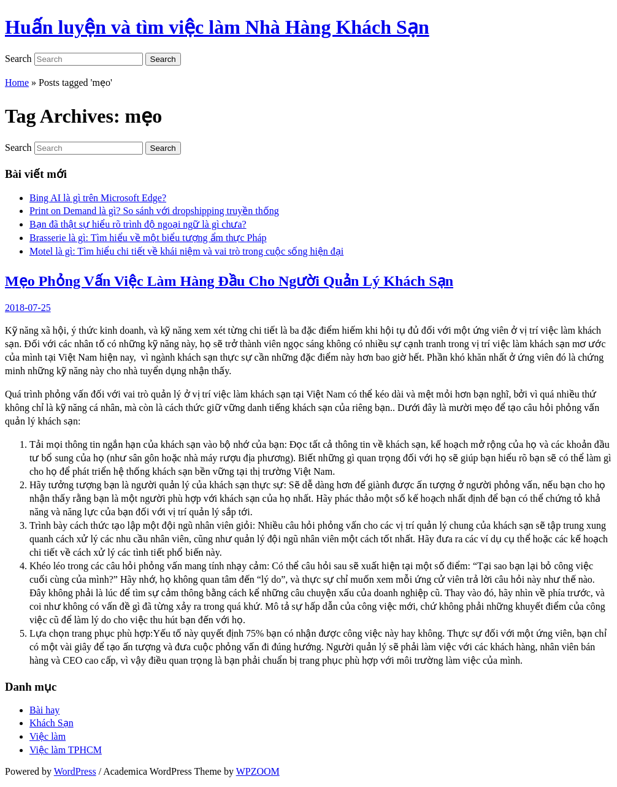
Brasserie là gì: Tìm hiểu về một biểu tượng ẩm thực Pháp (148, 237)
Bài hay (44, 710)
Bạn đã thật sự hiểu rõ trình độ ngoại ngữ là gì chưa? (138, 224)
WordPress (75, 771)
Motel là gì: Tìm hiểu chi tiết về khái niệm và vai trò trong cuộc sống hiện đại (186, 251)
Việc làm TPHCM (65, 750)
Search (18, 58)
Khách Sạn (51, 723)
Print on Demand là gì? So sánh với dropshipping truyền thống (154, 210)
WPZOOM (258, 771)
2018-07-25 (28, 307)
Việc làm (47, 736)
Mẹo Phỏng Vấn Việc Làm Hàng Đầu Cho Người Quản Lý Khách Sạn (229, 281)
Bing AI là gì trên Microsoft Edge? (97, 198)
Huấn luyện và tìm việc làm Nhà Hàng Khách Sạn (217, 27)
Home (17, 82)
